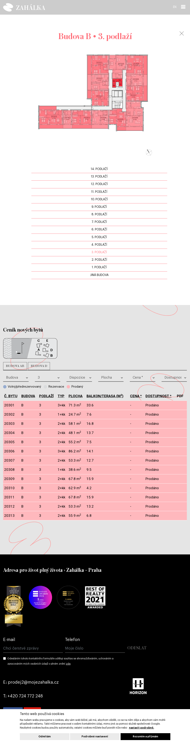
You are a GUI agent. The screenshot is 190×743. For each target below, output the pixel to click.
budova (28, 396)
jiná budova (99, 275)
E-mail (9, 640)
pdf (180, 405)
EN (174, 7)
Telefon (72, 640)
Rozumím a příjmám (145, 736)
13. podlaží (99, 176)
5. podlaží (99, 237)
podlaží (46, 396)
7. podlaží (99, 222)
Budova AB (15, 366)
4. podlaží (99, 244)
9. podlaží (99, 207)
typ (61, 396)
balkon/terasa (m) (105, 396)
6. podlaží (99, 229)
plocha (76, 396)
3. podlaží (99, 252)
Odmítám (44, 736)
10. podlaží (99, 199)
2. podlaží (99, 259)
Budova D (39, 366)
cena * (136, 396)
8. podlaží (99, 214)
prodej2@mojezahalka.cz (33, 682)
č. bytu (10, 396)
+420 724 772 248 (25, 696)
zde (68, 664)
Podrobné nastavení (95, 736)
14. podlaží (99, 169)
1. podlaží (99, 267)
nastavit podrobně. (141, 727)
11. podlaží (99, 191)
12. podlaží (99, 184)
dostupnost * (158, 396)
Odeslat (137, 648)
